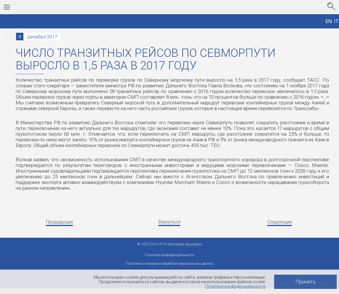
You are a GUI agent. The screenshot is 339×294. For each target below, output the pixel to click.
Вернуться (169, 222)
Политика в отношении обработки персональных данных (170, 264)
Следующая (279, 222)
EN (329, 21)
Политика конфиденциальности (235, 286)
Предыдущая (59, 222)
